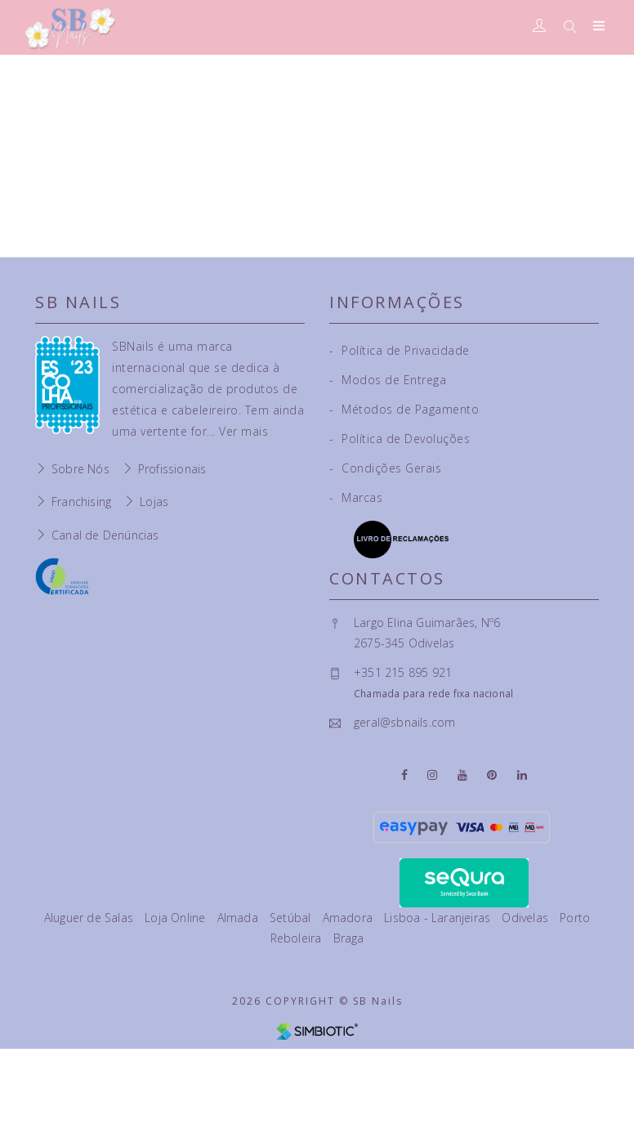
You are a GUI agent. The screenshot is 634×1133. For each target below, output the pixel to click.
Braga (348, 938)
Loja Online (176, 917)
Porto (575, 917)
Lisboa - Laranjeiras (438, 917)
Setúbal (292, 917)
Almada (239, 917)
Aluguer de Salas (90, 917)
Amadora (350, 917)
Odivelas (526, 917)
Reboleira (297, 938)
